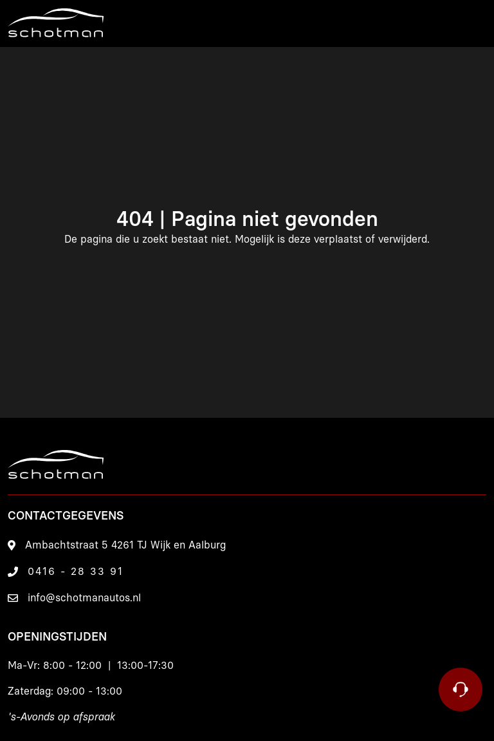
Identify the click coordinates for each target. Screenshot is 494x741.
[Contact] (460, 689)
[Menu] (471, 23)
